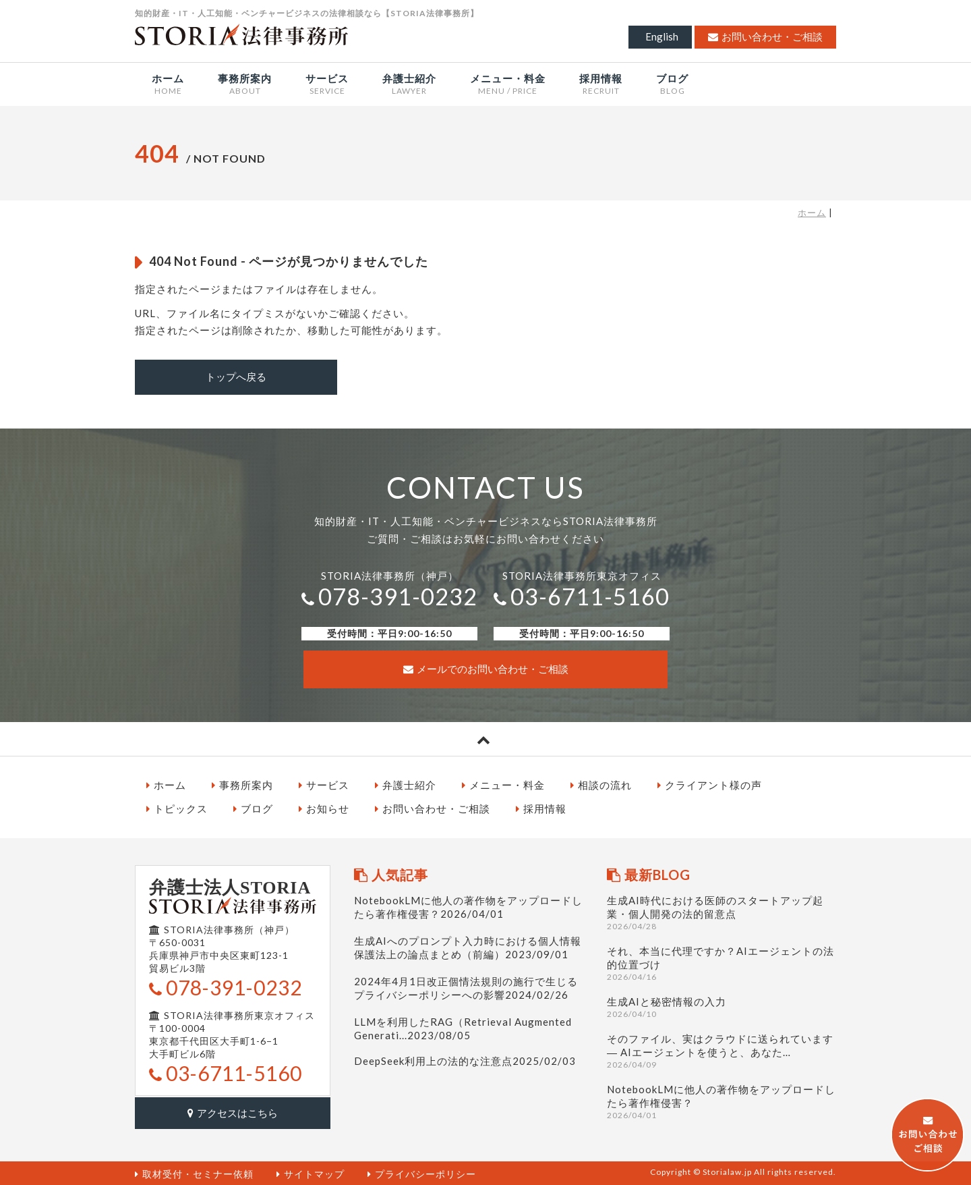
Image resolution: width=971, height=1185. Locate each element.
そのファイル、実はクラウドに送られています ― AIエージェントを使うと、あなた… (721, 1049)
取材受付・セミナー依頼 (194, 1172)
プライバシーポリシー (421, 1172)
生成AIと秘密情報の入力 (721, 1006)
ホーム (812, 212)
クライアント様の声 (709, 783)
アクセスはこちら (232, 1111)
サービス (324, 783)
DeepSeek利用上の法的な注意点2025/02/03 (465, 1059)
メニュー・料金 (503, 783)
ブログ (253, 808)
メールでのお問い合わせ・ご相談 (485, 668)
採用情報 (541, 808)
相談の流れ (601, 783)
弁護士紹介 (405, 783)
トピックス (177, 808)
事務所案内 (242, 783)
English (661, 36)
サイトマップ (310, 1172)
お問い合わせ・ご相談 (765, 36)
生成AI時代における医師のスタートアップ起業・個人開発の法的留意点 (721, 911)
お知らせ (324, 808)
